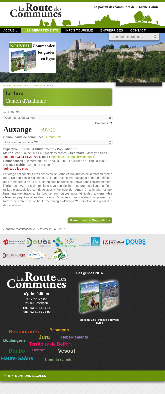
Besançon (59, 330)
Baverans (101, 123)
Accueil (10, 30)
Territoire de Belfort (50, 344)
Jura (44, 337)
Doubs (17, 351)
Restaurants (24, 331)
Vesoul (66, 351)
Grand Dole (54, 137)
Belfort (38, 350)
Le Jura (17, 85)
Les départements (41, 30)
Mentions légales (30, 376)
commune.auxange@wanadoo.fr (72, 157)
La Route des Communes (36, 14)
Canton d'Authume (25, 101)
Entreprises (111, 30)
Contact (138, 30)
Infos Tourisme (79, 30)
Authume (14, 112)
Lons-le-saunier (59, 360)
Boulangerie (14, 340)
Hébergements (74, 337)
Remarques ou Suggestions (90, 220)
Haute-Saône (17, 358)
